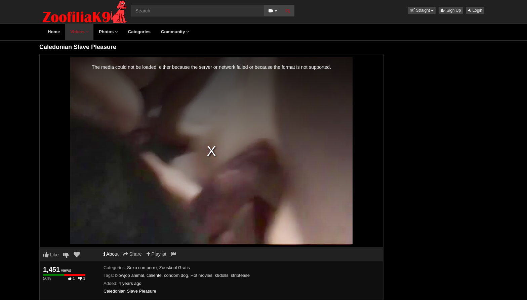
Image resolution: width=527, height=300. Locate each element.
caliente (154, 275)
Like (51, 254)
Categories (139, 31)
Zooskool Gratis (174, 267)
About (111, 254)
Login (475, 10)
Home (54, 31)
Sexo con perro (142, 267)
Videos (79, 31)
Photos (108, 31)
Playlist (156, 254)
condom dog (176, 275)
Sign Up (451, 10)
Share (132, 254)
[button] (422, 10)
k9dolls (221, 275)
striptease (240, 275)
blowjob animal (129, 275)
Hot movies (201, 275)
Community (175, 31)
